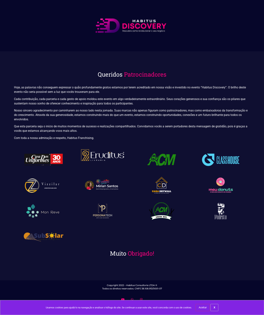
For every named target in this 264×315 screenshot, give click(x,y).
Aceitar (203, 307)
